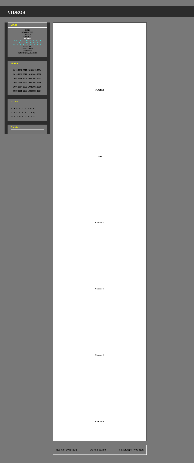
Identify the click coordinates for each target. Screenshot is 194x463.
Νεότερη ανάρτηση (66, 449)
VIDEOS (16, 12)
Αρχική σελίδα (98, 449)
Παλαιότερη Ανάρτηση (131, 449)
